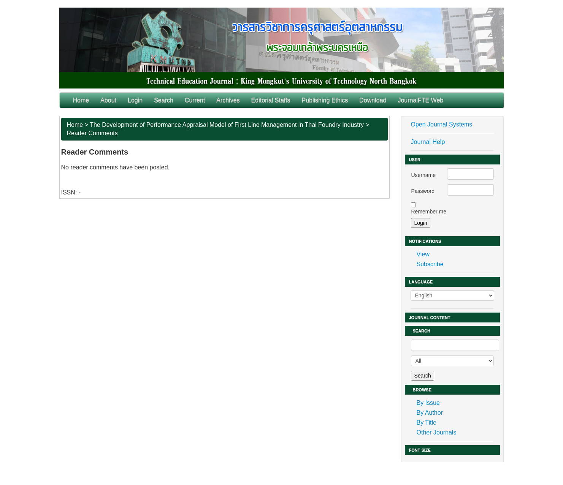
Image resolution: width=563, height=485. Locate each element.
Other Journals (436, 432)
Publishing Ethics (324, 100)
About (108, 100)
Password (422, 191)
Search (163, 100)
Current (195, 100)
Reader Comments (92, 133)
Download (372, 100)
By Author (429, 412)
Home (81, 100)
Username (423, 175)
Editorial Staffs (270, 100)
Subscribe (429, 264)
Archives (227, 100)
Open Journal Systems (441, 124)
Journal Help (428, 142)
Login (135, 100)
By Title (426, 422)
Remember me (428, 212)
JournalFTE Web (420, 100)
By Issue (427, 403)
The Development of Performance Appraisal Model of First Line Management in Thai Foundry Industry (227, 125)
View (422, 254)
